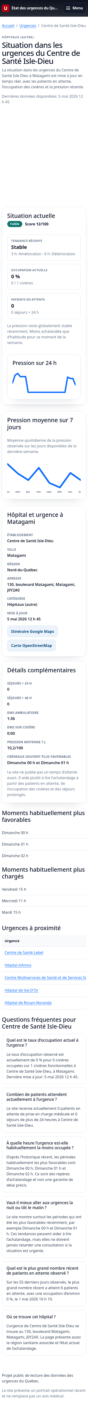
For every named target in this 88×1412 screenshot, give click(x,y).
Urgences (27, 25)
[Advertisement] (44, 156)
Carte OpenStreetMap (31, 645)
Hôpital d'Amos (18, 965)
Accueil (8, 25)
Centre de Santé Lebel (24, 952)
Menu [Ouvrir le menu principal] (78, 8)
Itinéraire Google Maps (32, 631)
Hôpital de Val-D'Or (21, 990)
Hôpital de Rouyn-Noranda (28, 1002)
